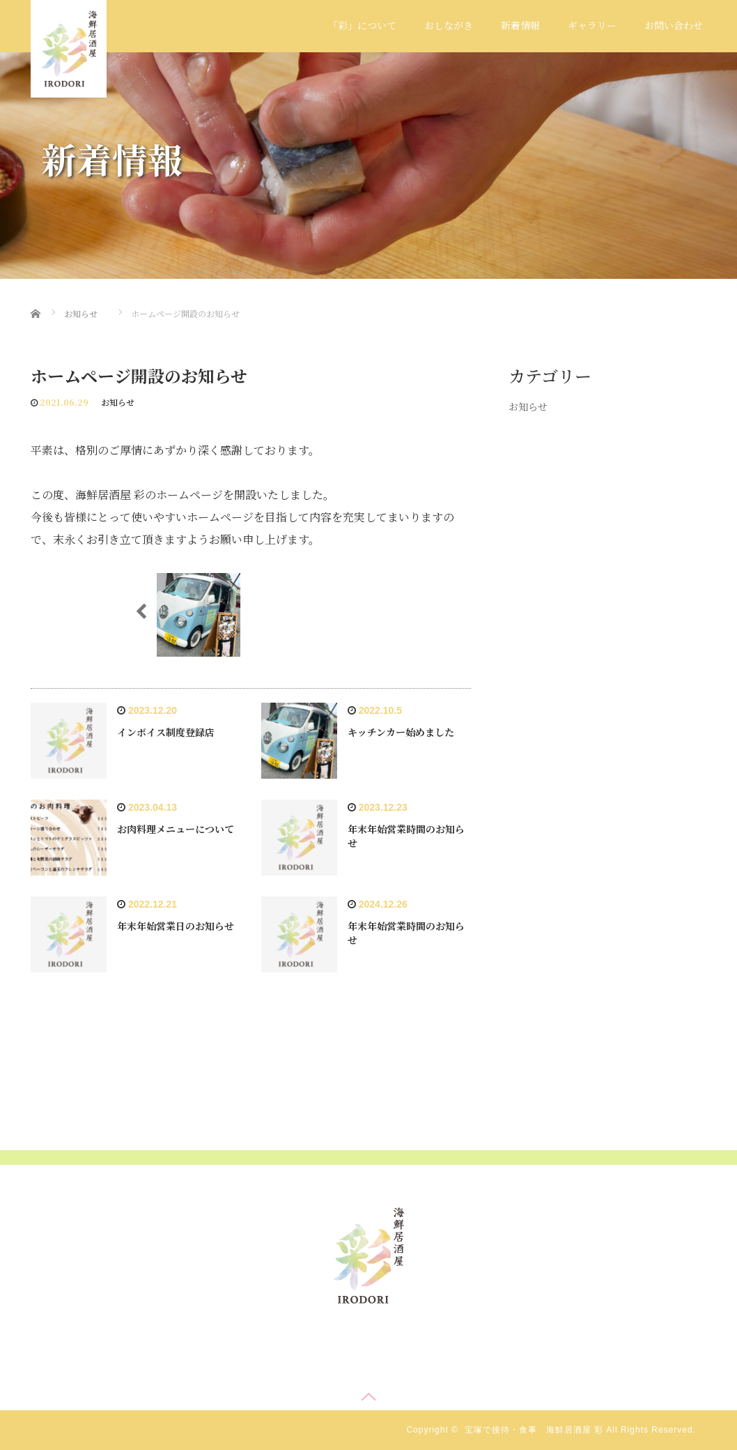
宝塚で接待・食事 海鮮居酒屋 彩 (534, 1430)
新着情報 (520, 25)
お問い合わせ (673, 25)
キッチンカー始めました (401, 732)
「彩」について (362, 25)
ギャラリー (592, 25)
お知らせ (117, 402)
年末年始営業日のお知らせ (175, 926)
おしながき (448, 25)
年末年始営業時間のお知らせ (406, 836)
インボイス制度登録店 (166, 732)
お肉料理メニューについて (175, 829)
